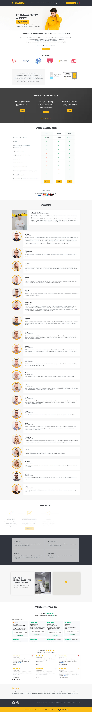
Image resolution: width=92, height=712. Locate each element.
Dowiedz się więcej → (46, 118)
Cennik (50, 702)
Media (59, 3)
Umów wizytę (53, 3)
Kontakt (72, 702)
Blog (63, 3)
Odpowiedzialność (40, 702)
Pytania (42, 3)
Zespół (47, 3)
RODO (69, 702)
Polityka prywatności (60, 702)
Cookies (65, 702)
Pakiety (37, 3)
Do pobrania (46, 702)
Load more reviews (16, 679)
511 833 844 (63, 710)
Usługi (33, 3)
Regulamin (54, 702)
